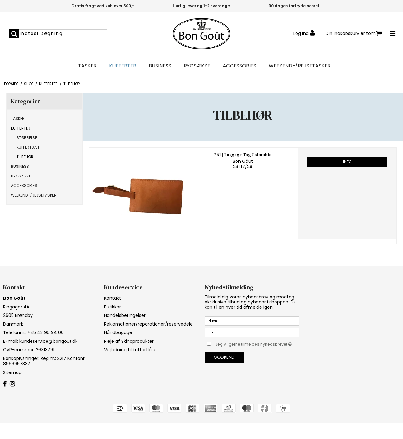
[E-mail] (252, 332)
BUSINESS (160, 66)
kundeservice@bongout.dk (48, 341)
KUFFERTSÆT (28, 147)
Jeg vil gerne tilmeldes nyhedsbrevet (257, 343)
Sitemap (12, 372)
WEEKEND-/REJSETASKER (300, 66)
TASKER (87, 66)
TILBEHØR (25, 156)
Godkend (224, 357)
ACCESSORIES (239, 66)
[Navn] (252, 320)
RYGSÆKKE (197, 66)
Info (347, 161)
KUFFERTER (122, 66)
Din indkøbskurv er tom (354, 33)
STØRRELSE (27, 137)
